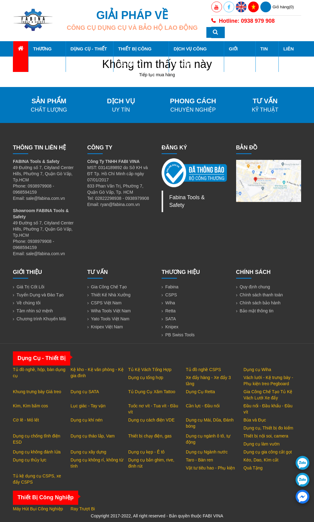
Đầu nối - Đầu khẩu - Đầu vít (268, 408)
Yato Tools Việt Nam (110, 318)
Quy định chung (255, 286)
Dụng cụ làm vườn (261, 443)
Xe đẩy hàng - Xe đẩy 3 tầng (208, 380)
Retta (170, 310)
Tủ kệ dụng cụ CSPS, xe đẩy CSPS (37, 478)
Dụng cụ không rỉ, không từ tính (97, 463)
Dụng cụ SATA (85, 391)
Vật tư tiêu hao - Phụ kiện (210, 467)
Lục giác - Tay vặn (88, 405)
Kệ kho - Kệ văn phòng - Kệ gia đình (97, 372)
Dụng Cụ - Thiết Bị (89, 56)
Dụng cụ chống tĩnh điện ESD (36, 439)
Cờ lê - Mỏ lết (26, 419)
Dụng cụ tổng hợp (145, 377)
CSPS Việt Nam (106, 302)
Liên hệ (288, 56)
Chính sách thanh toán (261, 294)
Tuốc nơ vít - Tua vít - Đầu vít (153, 408)
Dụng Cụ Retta (200, 391)
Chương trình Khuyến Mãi (41, 318)
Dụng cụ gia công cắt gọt (267, 451)
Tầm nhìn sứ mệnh (35, 310)
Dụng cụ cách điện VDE (151, 419)
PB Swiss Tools (179, 334)
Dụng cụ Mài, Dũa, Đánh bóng (210, 423)
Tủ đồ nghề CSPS (203, 369)
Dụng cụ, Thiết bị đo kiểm (268, 427)
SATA (170, 318)
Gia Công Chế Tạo (109, 286)
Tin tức (264, 56)
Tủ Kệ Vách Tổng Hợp (149, 369)
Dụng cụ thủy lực (29, 459)
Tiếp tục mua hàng (157, 74)
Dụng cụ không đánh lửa (36, 451)
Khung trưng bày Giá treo (37, 391)
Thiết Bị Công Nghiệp (134, 56)
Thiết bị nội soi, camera (265, 435)
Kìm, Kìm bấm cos (30, 405)
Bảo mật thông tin (257, 310)
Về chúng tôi (28, 302)
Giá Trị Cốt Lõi (30, 286)
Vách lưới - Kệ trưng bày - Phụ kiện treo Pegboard (268, 380)
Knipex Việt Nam (107, 326)
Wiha (170, 302)
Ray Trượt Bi (83, 508)
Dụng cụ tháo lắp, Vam (93, 435)
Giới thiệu (237, 56)
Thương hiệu (42, 56)
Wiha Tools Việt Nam (111, 310)
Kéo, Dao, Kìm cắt (260, 459)
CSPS (171, 294)
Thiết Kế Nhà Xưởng (111, 294)
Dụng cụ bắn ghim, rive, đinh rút (151, 463)
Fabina (171, 286)
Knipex (171, 326)
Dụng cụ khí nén (86, 419)
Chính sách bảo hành (260, 302)
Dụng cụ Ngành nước (207, 451)
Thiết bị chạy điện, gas (150, 435)
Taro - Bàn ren (199, 459)
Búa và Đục (254, 419)
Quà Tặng (252, 467)
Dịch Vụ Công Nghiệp (190, 56)
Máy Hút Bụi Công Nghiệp (38, 508)
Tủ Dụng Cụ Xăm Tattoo (151, 391)
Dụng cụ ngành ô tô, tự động (208, 439)
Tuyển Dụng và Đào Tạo (40, 294)
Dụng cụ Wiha (257, 369)
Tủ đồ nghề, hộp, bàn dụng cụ (39, 372)
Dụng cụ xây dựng (88, 451)
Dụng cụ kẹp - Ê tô (146, 451)
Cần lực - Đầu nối (203, 405)
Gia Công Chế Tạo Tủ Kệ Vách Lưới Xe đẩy (267, 394)
